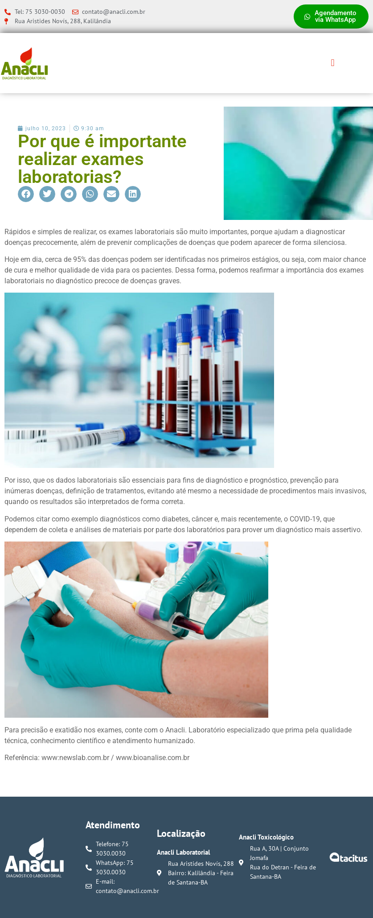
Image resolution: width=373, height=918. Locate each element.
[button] (332, 63)
